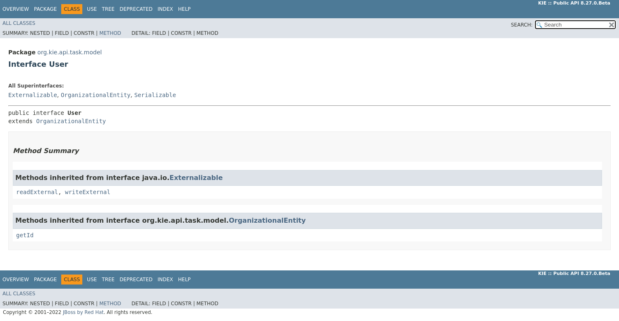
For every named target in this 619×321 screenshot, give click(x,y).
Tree (108, 9)
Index (165, 9)
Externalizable (32, 95)
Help (184, 9)
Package (45, 9)
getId (25, 235)
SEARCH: (522, 25)
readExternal (37, 192)
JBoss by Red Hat (83, 312)
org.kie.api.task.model (69, 52)
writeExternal (87, 192)
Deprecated (136, 9)
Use (92, 9)
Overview (15, 9)
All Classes (18, 23)
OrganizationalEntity (96, 95)
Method (110, 33)
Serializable (155, 95)
